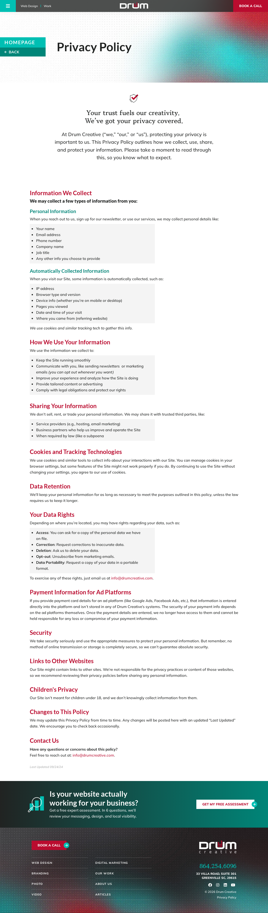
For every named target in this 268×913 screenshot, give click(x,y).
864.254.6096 (218, 866)
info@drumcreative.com (132, 578)
